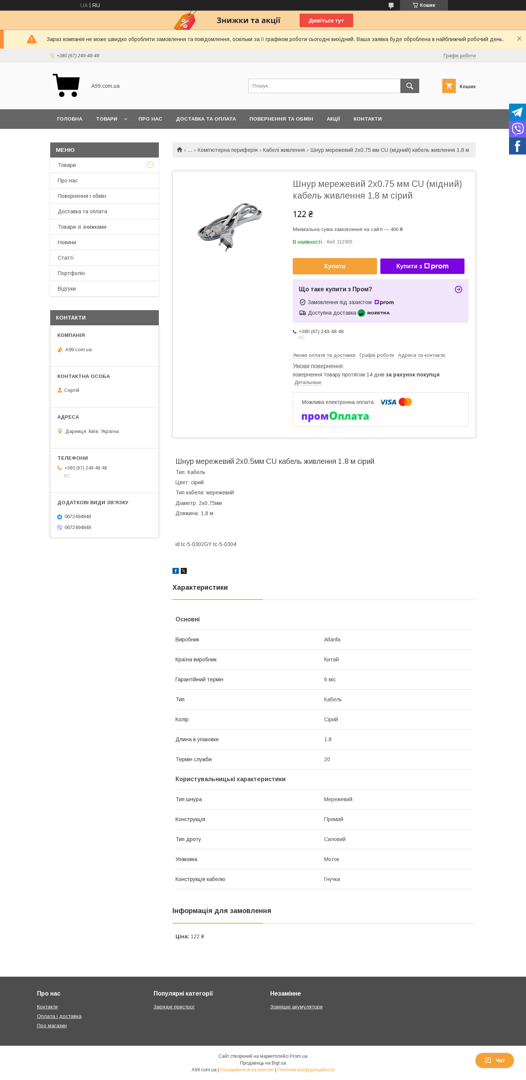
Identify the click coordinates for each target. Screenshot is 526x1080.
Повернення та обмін (281, 119)
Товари (106, 119)
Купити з (422, 266)
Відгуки (67, 289)
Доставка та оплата (206, 119)
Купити (335, 266)
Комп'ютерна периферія (228, 150)
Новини (67, 242)
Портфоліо (71, 273)
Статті (66, 258)
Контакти (368, 119)
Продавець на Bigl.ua (263, 1063)
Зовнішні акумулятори (296, 1007)
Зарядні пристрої (174, 1007)
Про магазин (52, 1025)
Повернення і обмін (82, 196)
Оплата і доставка (59, 1016)
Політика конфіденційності (306, 1069)
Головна (69, 119)
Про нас (150, 119)
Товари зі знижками (82, 227)
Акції (333, 119)
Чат (494, 1060)
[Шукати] (409, 86)
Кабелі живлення (284, 150)
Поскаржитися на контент (247, 1069)
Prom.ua (299, 1056)
